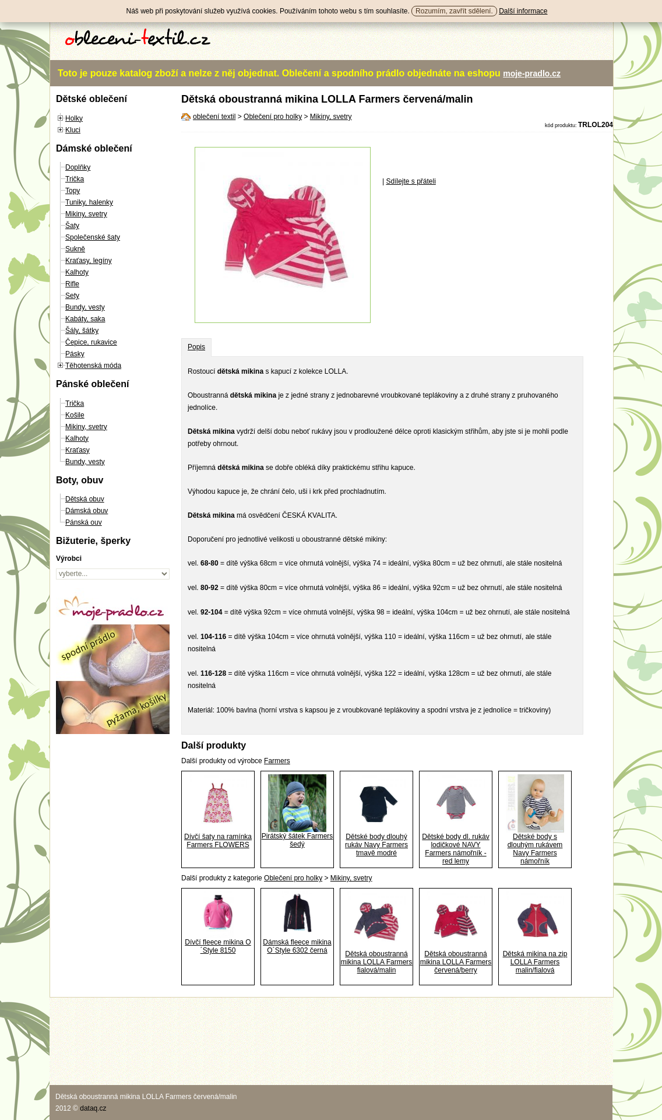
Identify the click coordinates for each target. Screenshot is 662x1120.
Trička (74, 179)
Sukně (75, 249)
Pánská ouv (83, 522)
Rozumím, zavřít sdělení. (454, 11)
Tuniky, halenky (89, 202)
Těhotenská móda (93, 365)
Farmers (277, 761)
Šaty (72, 226)
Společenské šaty (92, 237)
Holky (74, 118)
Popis (196, 347)
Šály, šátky (81, 330)
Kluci (72, 130)
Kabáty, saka (85, 319)
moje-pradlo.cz (532, 73)
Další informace (523, 11)
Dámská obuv (86, 511)
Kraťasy (77, 450)
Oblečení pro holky (273, 117)
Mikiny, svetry (86, 214)
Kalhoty (77, 272)
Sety (72, 296)
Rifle (72, 284)
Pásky (74, 354)
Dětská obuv (84, 499)
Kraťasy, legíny (88, 261)
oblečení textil (214, 117)
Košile (74, 415)
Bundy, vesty (85, 307)
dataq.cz (93, 1108)
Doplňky (77, 167)
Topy (72, 191)
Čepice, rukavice (91, 342)
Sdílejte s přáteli (410, 181)
